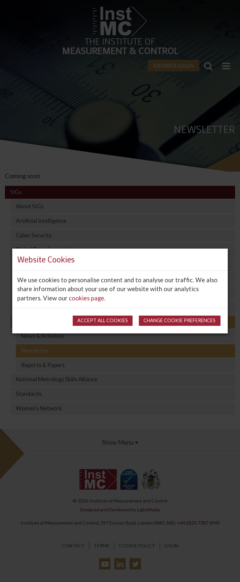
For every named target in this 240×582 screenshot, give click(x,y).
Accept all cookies (102, 320)
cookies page (86, 298)
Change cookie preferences (179, 320)
